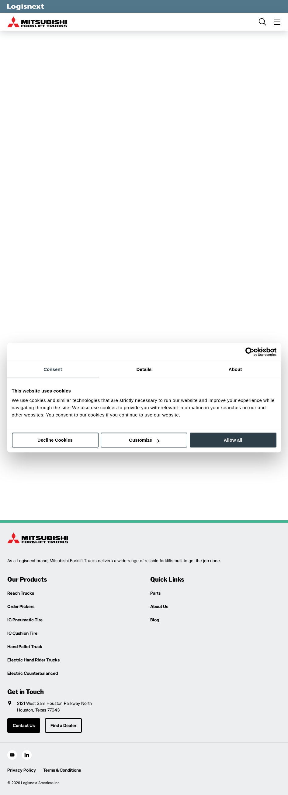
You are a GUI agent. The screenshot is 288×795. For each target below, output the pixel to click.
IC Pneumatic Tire (25, 619)
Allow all (233, 440)
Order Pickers (20, 606)
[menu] (277, 21)
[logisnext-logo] (37, 537)
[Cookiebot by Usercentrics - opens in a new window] (249, 351)
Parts (155, 593)
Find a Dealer (63, 725)
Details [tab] (144, 369)
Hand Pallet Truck (24, 646)
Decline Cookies (55, 440)
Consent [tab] (52, 369)
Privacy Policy (21, 770)
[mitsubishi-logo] (37, 21)
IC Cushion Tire (22, 633)
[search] (262, 21)
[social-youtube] (12, 755)
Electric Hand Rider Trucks (33, 659)
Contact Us (24, 725)
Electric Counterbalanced (32, 673)
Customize (144, 440)
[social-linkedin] (27, 755)
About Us (159, 606)
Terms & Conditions (62, 770)
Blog (154, 619)
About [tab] (235, 369)
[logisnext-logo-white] (25, 6)
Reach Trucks (20, 593)
